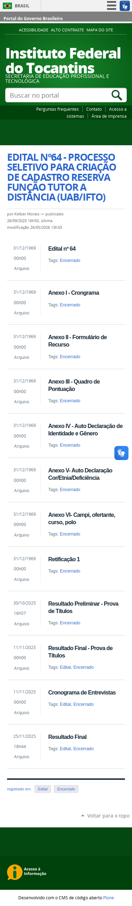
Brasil (22, 6)
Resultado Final (67, 737)
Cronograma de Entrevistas (82, 692)
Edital (65, 667)
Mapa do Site (100, 29)
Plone (108, 897)
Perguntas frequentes (57, 109)
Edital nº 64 (61, 248)
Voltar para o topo (108, 815)
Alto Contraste (67, 29)
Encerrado (70, 260)
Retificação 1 (64, 559)
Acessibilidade (33, 29)
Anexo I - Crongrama (73, 292)
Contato (94, 109)
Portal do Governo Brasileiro (33, 19)
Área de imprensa (109, 116)
